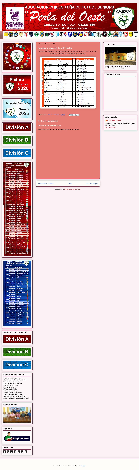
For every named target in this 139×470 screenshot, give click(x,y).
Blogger (83, 466)
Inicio (70, 184)
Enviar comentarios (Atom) (72, 189)
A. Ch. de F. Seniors (114, 120)
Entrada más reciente (45, 184)
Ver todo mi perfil (110, 127)
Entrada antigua (92, 184)
